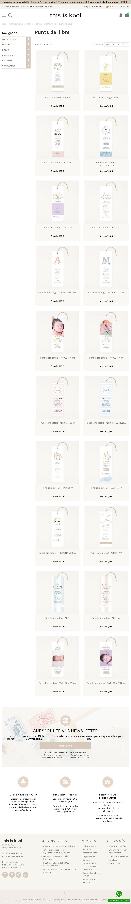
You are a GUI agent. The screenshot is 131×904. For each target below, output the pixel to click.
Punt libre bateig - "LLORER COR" (57, 422)
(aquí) (34, 2)
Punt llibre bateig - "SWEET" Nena (57, 357)
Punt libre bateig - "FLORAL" (106, 227)
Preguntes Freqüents (119, 846)
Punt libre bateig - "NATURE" (57, 227)
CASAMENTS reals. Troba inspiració (59, 846)
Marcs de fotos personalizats (89, 881)
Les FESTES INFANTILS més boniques (55, 858)
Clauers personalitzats (89, 861)
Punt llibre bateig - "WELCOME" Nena (106, 683)
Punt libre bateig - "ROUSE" (58, 162)
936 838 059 (8, 845)
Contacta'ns (97, 6)
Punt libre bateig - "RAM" (106, 97)
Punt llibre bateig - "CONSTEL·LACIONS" (106, 164)
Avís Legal (113, 860)
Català (112, 6)
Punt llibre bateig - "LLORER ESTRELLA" (106, 422)
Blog (86, 6)
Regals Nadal (88, 856)
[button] (16, 39)
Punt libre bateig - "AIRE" (58, 97)
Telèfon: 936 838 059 (14, 6)
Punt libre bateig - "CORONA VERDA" (58, 553)
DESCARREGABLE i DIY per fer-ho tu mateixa (59, 870)
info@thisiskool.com (11, 847)
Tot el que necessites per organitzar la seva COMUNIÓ (56, 851)
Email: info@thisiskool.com (39, 6)
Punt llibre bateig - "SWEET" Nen (106, 357)
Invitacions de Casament (89, 847)
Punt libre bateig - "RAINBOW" (57, 487)
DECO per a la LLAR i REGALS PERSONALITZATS (56, 864)
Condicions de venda (118, 856)
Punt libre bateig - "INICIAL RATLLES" (106, 292)
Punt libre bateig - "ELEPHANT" (106, 487)
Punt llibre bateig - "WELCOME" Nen (58, 683)
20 (125, 44)
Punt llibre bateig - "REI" (57, 618)
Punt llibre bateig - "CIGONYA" (106, 553)
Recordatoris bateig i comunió (92, 874)
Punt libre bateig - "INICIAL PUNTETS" (57, 292)
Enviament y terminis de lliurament (119, 851)
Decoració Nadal (90, 853)
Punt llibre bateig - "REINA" (106, 618)
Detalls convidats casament (90, 868)
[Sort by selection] (112, 44)
